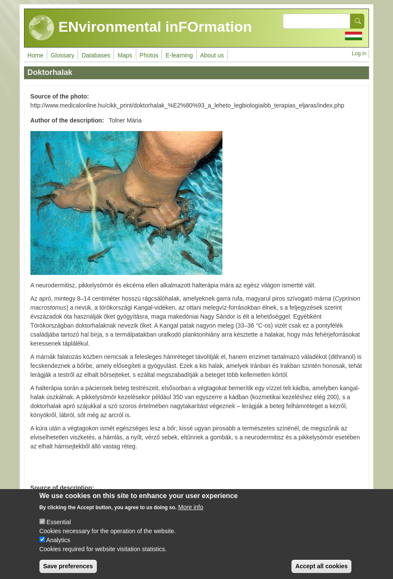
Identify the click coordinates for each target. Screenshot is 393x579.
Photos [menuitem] (149, 55)
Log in (359, 54)
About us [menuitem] (212, 55)
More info (190, 513)
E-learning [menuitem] (179, 55)
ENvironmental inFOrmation (140, 28)
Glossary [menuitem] (62, 55)
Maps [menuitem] (124, 55)
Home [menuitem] (35, 55)
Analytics (58, 546)
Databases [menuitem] (95, 55)
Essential (59, 528)
